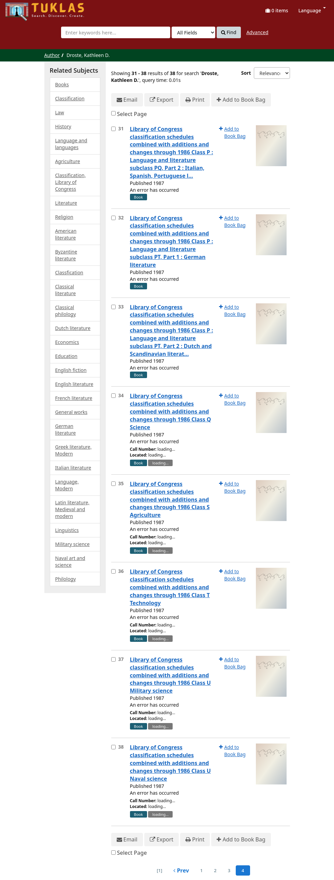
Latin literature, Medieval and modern (72, 509)
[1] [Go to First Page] (159, 870)
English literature (74, 384)
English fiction (71, 370)
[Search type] (193, 32)
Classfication (69, 272)
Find (228, 32)
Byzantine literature (66, 255)
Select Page (132, 114)
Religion (64, 217)
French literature (73, 398)
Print (195, 100)
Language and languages (71, 143)
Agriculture (67, 161)
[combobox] (115, 32)
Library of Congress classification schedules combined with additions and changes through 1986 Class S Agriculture (170, 499)
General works (71, 412)
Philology (65, 579)
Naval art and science (70, 561)
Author (52, 55)
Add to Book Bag (241, 100)
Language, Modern (67, 485)
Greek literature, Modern (73, 450)
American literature (66, 234)
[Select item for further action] (113, 129)
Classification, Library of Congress (70, 182)
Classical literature (65, 290)
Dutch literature (73, 328)
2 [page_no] (215, 870)
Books (62, 84)
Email (127, 100)
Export (161, 100)
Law (59, 112)
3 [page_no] (229, 870)
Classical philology (65, 310)
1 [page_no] (201, 870)
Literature (66, 203)
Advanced (257, 32)
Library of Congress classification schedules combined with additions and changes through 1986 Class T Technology (170, 587)
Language (312, 10)
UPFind (22, 8)
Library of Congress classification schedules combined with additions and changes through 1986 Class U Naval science (170, 763)
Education (66, 356)
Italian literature (73, 467)
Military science (72, 544)
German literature (65, 429)
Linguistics (67, 530)
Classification (70, 98)
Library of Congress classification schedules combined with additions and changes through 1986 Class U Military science (170, 675)
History (63, 126)
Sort (246, 73)
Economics (67, 342)
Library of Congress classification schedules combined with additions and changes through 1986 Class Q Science (170, 411)
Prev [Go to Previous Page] (181, 870)
